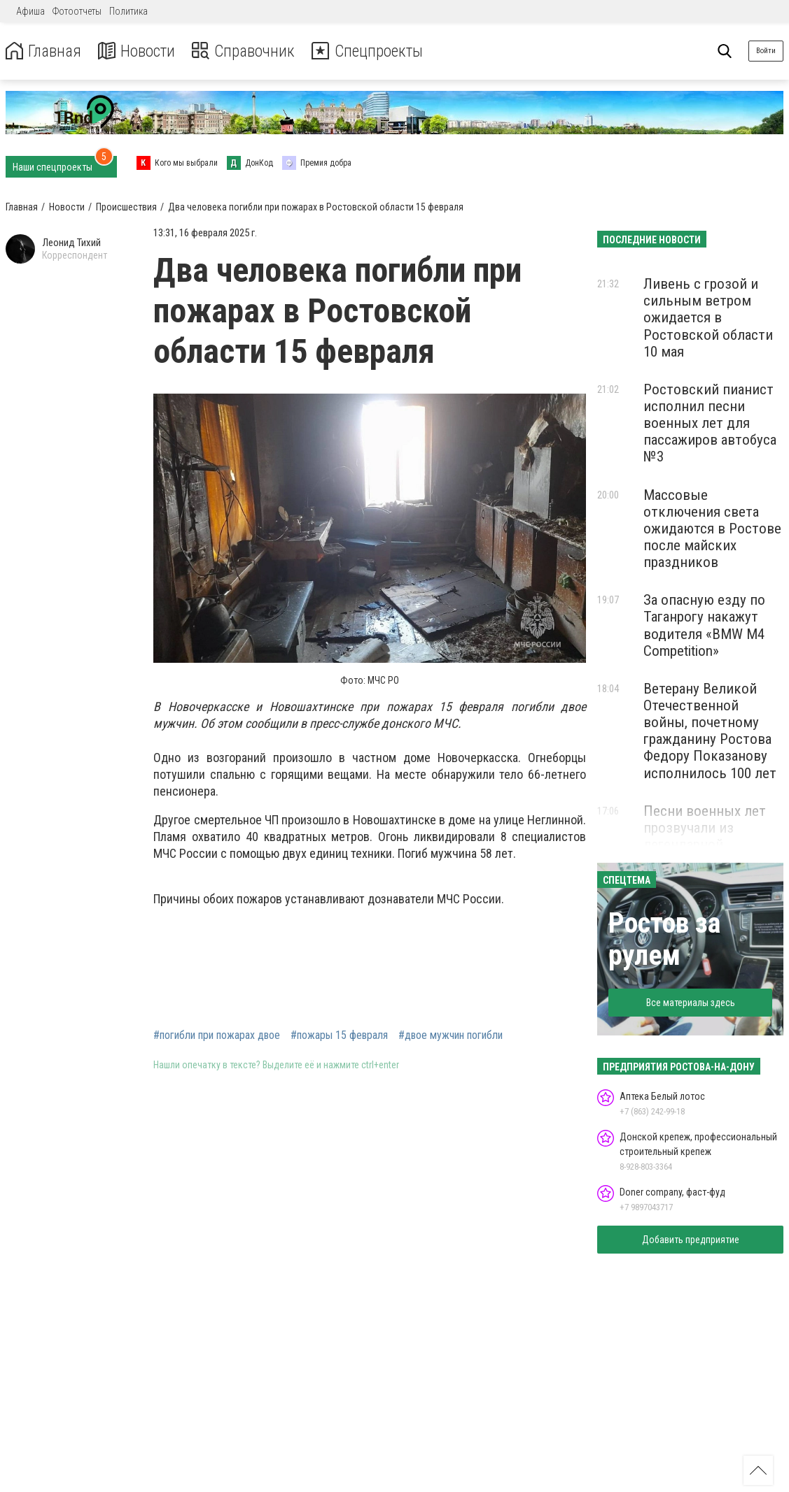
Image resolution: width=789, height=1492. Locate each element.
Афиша (30, 11)
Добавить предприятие (690, 1239)
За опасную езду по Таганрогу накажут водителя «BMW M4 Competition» (704, 625)
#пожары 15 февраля (339, 1035)
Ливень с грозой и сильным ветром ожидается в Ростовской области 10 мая (708, 317)
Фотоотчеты (77, 11)
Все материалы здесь (690, 1002)
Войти (766, 50)
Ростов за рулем (664, 939)
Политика (128, 11)
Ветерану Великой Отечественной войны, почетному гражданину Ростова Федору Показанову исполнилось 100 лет (709, 731)
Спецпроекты (373, 51)
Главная (44, 51)
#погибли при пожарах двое (216, 1035)
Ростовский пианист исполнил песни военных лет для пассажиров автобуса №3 (709, 423)
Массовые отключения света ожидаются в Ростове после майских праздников (712, 529)
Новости (139, 51)
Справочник (247, 51)
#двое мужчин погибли (450, 1035)
